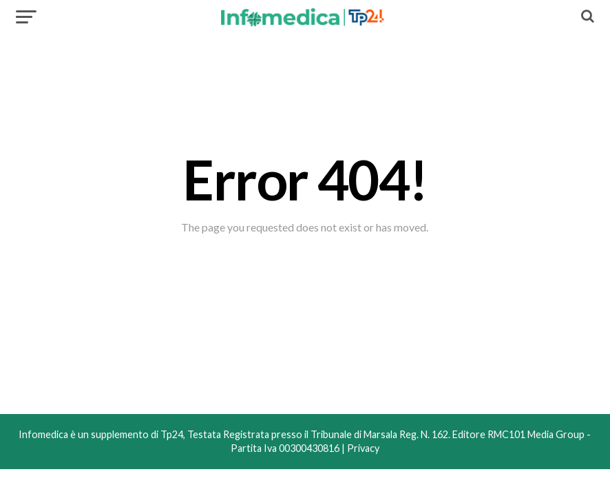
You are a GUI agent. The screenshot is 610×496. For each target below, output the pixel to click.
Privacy (363, 448)
